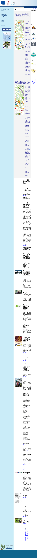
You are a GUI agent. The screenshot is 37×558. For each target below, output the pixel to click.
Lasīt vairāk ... (25, 184)
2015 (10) (26, 538)
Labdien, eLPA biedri (26, 232)
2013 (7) (26, 540)
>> (35, 10)
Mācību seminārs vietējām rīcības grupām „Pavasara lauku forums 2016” (26, 379)
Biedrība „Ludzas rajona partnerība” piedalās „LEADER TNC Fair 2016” (26, 291)
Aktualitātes (3, 8)
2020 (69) (26, 534)
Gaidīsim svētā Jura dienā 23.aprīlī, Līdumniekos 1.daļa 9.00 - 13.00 (26, 494)
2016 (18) (26, 537)
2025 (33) (26, 530)
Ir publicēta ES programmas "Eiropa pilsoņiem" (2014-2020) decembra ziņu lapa (26, 180)
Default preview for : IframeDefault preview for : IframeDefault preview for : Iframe (19, 35)
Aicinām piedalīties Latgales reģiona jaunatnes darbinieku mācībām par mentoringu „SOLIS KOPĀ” (26, 520)
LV (35, 8)
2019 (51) (26, 535)
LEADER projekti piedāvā (5, 9)
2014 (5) (26, 539)
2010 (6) (26, 542)
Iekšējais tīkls (3, 25)
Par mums (2, 21)
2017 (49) (26, 536)
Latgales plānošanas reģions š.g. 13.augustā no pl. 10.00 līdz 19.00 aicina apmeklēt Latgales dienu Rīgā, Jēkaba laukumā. (26, 338)
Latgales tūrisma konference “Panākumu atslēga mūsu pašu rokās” (26, 187)
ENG (34, 8)
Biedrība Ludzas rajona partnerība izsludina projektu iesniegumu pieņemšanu (26, 395)
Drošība (2, 11)
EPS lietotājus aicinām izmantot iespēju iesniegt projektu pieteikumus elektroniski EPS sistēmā (27, 356)
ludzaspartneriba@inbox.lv (9, 548)
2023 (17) (26, 531)
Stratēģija (2, 10)
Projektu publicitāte (4, 15)
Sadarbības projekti (4, 16)
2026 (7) (26, 529)
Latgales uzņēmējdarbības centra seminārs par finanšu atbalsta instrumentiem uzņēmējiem (26, 507)
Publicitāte (2, 20)
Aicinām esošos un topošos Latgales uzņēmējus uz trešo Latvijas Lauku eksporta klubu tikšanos (26, 307)
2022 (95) (26, 532)
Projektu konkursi (3, 14)
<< (31, 10)
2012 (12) (26, 541)
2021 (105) (26, 533)
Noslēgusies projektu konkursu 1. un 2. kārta (26, 325)
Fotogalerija (3, 22)
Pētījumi (2, 19)
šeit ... (28, 141)
